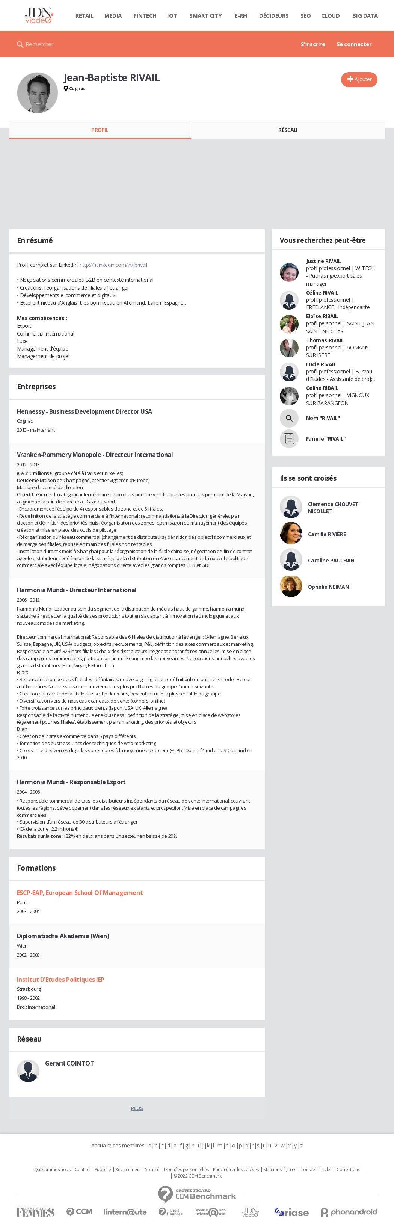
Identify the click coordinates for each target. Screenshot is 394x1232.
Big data (365, 15)
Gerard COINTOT (69, 1063)
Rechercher (40, 44)
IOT (172, 15)
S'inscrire (313, 44)
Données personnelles (186, 1169)
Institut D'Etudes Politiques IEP (61, 979)
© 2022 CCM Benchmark (197, 1176)
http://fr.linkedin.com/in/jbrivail (113, 264)
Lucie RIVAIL (321, 364)
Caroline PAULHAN (331, 560)
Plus (137, 1108)
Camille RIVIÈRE (327, 534)
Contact (82, 1169)
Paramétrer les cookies (236, 1169)
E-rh (241, 15)
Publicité (103, 1169)
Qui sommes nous (52, 1169)
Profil (99, 129)
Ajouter (363, 79)
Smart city (205, 15)
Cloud (330, 15)
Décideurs (273, 15)
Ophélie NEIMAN (328, 586)
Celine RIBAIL (322, 388)
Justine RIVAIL (323, 261)
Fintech (145, 15)
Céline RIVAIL (322, 292)
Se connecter (354, 44)
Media (113, 15)
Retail (84, 15)
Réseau (287, 129)
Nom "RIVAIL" (323, 418)
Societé (152, 1169)
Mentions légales (279, 1169)
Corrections (348, 1169)
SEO (305, 15)
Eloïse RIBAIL (322, 316)
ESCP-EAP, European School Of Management (80, 893)
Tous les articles (316, 1169)
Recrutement (127, 1169)
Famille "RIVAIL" (326, 438)
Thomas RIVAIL (325, 340)
